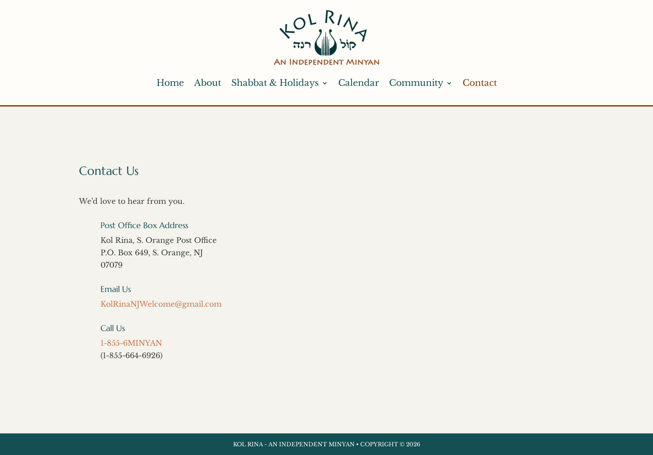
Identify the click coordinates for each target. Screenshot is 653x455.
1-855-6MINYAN (131, 343)
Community (416, 83)
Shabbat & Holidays (275, 83)
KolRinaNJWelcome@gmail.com (161, 304)
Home (170, 83)
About (207, 83)
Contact (480, 83)
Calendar (358, 83)
